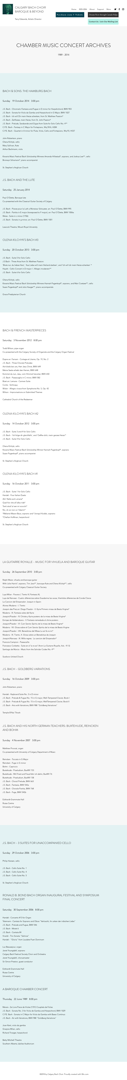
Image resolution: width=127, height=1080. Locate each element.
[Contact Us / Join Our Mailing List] (103, 22)
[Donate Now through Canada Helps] (103, 14)
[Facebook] (119, 9)
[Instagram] (123, 9)
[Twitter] (115, 9)
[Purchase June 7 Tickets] (70, 14)
